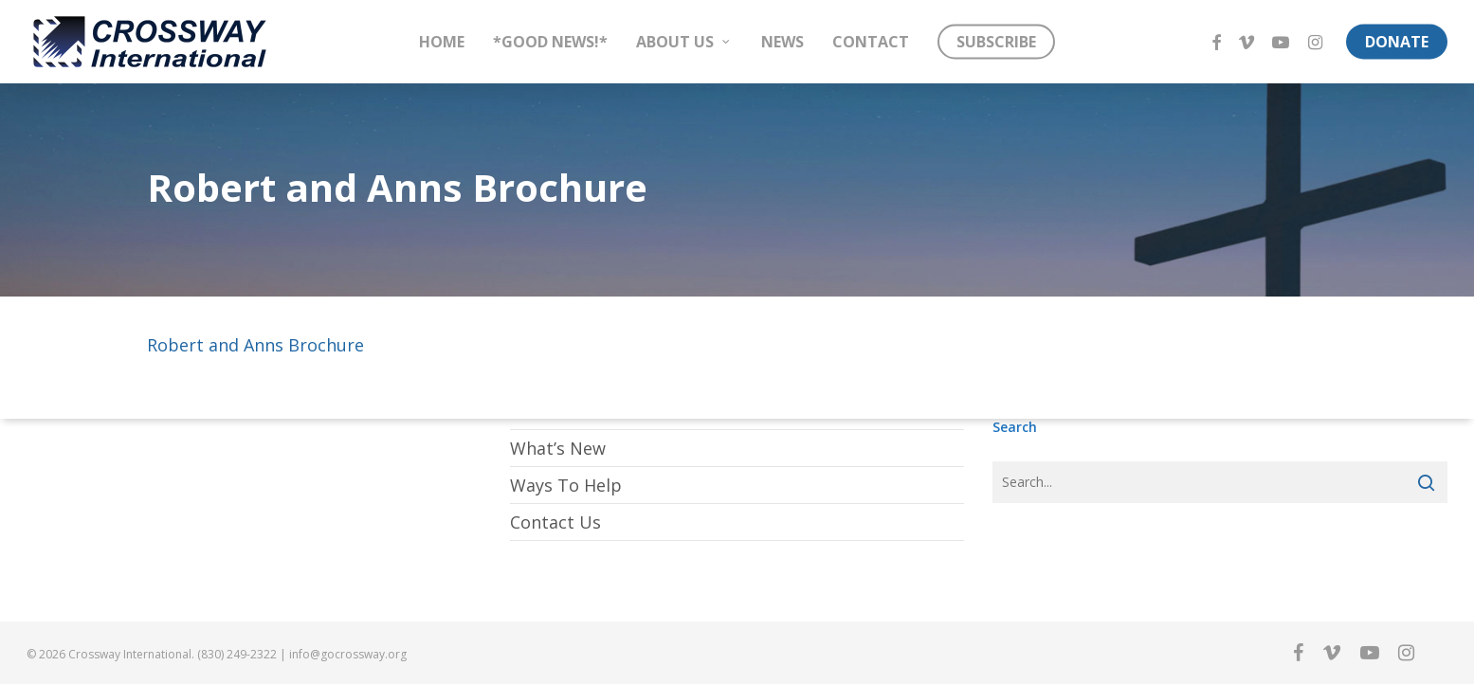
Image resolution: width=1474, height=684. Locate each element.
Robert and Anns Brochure (255, 344)
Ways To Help (566, 485)
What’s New (558, 448)
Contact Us (555, 522)
